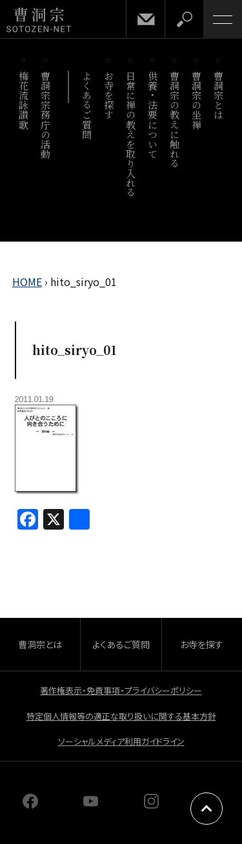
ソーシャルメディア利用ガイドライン (121, 741)
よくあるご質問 (87, 105)
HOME (27, 281)
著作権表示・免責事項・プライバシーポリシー (121, 690)
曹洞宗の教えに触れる (175, 119)
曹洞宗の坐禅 (197, 100)
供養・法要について (153, 114)
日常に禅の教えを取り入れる (131, 134)
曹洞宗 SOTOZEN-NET (38, 20)
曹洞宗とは (219, 95)
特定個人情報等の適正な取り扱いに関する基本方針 (121, 716)
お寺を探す (109, 95)
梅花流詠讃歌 (24, 100)
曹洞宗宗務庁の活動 (46, 114)
